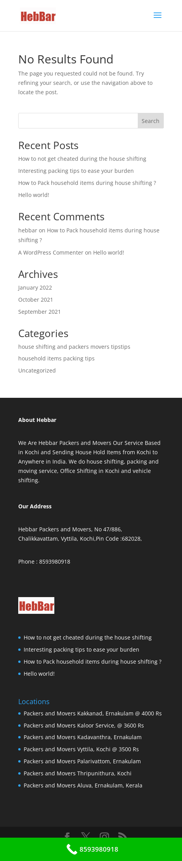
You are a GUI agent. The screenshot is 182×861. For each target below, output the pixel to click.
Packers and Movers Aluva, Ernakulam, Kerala (83, 785)
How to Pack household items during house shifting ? (87, 182)
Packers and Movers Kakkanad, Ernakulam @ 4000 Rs (93, 713)
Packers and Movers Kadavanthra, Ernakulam (83, 737)
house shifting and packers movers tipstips (74, 346)
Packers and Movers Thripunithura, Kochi (78, 773)
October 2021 (35, 299)
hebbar (27, 230)
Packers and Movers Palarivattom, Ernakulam (82, 761)
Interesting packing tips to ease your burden (76, 170)
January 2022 (35, 287)
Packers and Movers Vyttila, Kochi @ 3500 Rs (81, 749)
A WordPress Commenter (50, 252)
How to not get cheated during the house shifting (82, 158)
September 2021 (39, 311)
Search (150, 121)
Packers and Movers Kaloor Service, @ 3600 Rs (84, 725)
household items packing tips (56, 358)
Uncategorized (37, 370)
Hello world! (33, 195)
